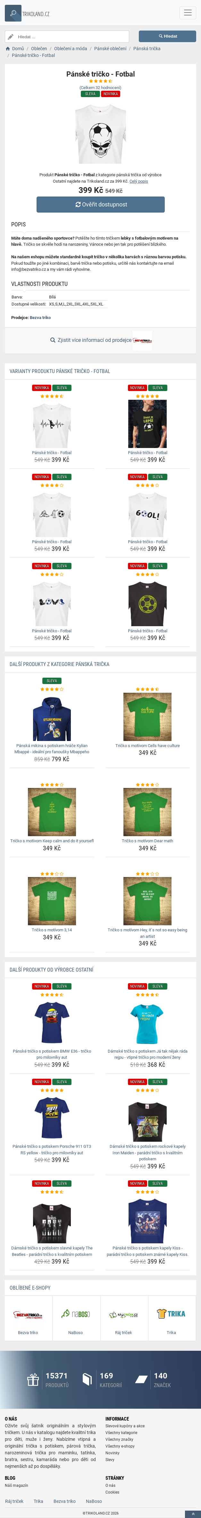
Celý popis (139, 181)
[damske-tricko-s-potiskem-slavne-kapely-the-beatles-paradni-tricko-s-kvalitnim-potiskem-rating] (52, 1192)
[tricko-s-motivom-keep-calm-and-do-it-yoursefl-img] (52, 812)
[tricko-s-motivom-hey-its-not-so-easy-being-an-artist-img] (148, 901)
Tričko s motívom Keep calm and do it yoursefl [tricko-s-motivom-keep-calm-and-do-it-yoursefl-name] (52, 840)
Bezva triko (40, 317)
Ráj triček (14, 1501)
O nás (110, 1485)
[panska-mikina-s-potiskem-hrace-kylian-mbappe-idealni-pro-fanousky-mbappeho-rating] (52, 689)
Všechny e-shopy (120, 1446)
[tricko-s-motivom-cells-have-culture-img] (148, 717)
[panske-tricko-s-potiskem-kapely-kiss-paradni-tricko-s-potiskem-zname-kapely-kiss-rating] (148, 1192)
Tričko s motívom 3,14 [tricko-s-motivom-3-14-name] (52, 930)
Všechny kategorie (121, 1433)
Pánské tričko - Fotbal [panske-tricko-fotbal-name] (51, 452)
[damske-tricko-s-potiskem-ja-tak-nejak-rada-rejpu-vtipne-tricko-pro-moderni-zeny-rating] (148, 995)
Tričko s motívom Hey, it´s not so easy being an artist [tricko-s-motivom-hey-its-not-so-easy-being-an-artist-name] (147, 933)
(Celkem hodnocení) (100, 87)
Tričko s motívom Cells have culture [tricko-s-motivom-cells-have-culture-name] (147, 745)
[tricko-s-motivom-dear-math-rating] (148, 785)
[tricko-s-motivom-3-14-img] (52, 901)
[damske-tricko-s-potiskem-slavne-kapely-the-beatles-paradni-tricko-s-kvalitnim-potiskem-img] (52, 1219)
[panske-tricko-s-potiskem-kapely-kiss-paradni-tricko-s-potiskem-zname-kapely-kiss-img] (148, 1219)
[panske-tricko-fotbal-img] (52, 424)
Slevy (109, 1460)
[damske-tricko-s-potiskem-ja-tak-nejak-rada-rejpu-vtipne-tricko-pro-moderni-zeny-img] (148, 1022)
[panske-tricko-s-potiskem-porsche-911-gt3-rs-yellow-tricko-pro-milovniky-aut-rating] (52, 1090)
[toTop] (193, 1514)
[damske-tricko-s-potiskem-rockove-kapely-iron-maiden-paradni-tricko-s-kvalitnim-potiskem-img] (148, 1117)
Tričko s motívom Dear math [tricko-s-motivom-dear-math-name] (147, 840)
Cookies (112, 1492)
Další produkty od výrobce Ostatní (51, 970)
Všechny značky (119, 1439)
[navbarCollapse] (188, 12)
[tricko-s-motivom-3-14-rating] (52, 874)
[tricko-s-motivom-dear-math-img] (148, 812)
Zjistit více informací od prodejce (100, 340)
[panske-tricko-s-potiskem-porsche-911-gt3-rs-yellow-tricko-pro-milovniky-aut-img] (52, 1117)
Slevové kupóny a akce (125, 1426)
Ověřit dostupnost (100, 204)
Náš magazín (16, 1485)
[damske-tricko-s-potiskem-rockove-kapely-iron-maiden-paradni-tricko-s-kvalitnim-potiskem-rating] (148, 1090)
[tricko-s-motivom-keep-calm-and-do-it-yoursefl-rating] (52, 785)
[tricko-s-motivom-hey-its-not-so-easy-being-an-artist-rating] (148, 874)
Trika (38, 1501)
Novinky (112, 1453)
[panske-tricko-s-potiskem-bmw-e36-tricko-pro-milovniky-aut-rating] (52, 995)
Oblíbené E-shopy (30, 1288)
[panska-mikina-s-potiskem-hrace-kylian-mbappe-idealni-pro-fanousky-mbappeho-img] (52, 717)
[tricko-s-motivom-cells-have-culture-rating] (148, 689)
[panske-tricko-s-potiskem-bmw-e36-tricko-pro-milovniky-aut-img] (52, 1022)
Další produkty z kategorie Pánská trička (59, 664)
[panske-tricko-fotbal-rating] (52, 396)
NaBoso (94, 1501)
